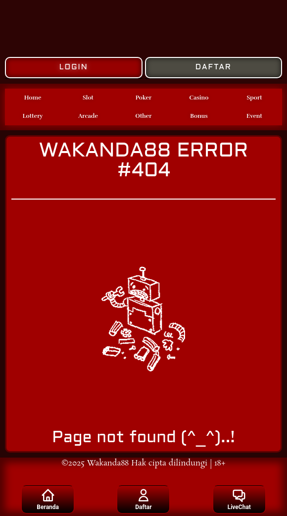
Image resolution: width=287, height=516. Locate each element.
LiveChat (239, 499)
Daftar (143, 499)
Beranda (48, 499)
